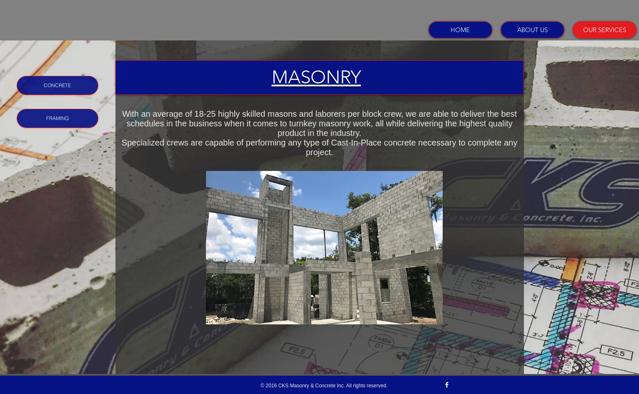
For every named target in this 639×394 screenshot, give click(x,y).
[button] (324, 247)
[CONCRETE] (57, 85)
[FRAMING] (57, 118)
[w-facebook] (447, 385)
